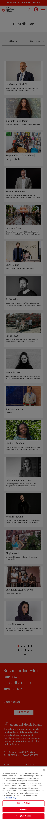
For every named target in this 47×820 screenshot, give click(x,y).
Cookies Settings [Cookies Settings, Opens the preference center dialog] (23, 803)
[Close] (44, 770)
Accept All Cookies (23, 816)
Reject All (23, 809)
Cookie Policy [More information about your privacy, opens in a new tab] (11, 798)
